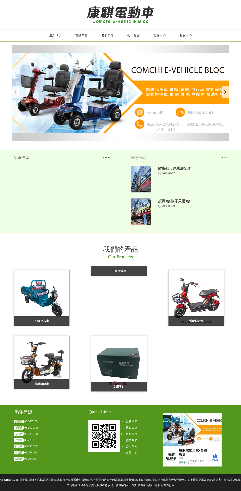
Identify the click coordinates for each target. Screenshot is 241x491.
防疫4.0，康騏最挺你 (174, 168)
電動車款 (81, 35)
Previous (15, 92)
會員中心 (185, 35)
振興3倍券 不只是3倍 (174, 201)
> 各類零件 (129, 434)
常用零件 (119, 386)
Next (225, 92)
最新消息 (55, 35)
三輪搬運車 (119, 271)
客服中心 (159, 35)
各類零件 (107, 35)
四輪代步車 (41, 321)
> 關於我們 (129, 440)
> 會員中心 (129, 452)
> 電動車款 (129, 427)
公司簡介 (133, 35)
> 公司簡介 (129, 446)
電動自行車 (196, 321)
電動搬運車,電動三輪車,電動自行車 (153, 485)
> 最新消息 (129, 421)
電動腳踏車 (41, 384)
